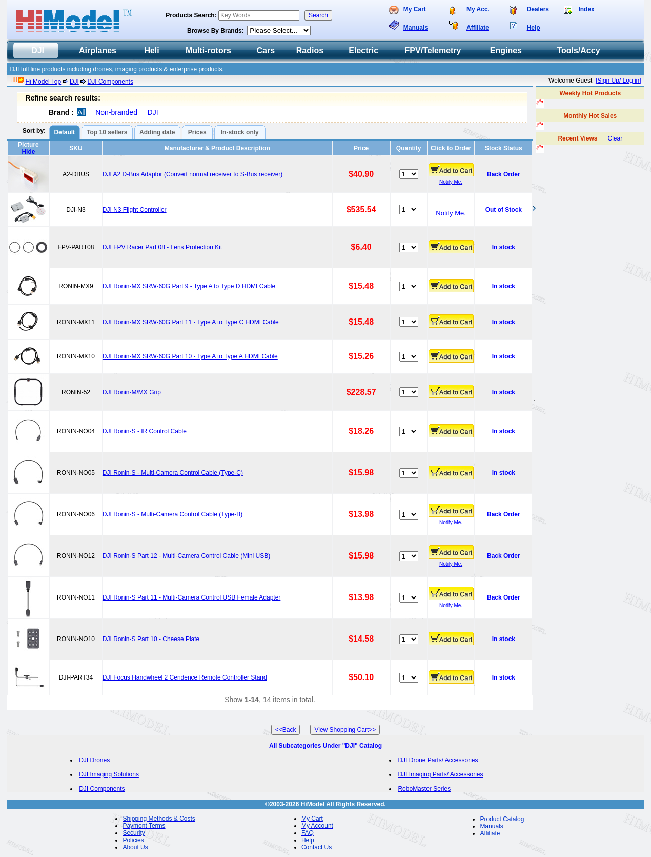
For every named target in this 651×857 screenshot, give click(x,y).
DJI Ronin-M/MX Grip (132, 392)
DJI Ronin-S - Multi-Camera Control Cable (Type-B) (172, 514)
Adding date (157, 132)
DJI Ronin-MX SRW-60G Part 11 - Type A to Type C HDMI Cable (191, 322)
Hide (28, 151)
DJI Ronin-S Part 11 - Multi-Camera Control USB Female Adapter (191, 597)
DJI (74, 81)
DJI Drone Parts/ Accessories (438, 760)
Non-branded (116, 112)
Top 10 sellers (107, 132)
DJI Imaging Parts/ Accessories (440, 774)
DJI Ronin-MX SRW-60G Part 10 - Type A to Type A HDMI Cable (190, 356)
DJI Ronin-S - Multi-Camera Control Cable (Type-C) (173, 472)
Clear (615, 138)
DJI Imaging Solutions (109, 774)
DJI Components (110, 81)
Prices (197, 132)
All (81, 112)
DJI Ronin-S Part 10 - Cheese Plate (151, 639)
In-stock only (240, 132)
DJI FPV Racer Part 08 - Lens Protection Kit (162, 247)
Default (64, 132)
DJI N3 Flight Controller (135, 209)
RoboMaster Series (424, 788)
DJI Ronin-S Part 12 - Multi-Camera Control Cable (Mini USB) (186, 556)
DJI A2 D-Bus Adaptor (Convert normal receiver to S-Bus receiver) (192, 174)
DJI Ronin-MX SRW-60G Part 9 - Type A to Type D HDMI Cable (189, 286)
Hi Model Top (43, 81)
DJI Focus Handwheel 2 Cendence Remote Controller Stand (185, 677)
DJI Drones (94, 760)
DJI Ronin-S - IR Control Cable (145, 431)
